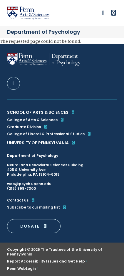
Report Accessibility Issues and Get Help (46, 261)
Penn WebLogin (21, 268)
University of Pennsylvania (41, 143)
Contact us (21, 200)
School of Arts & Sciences (41, 112)
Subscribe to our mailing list (37, 207)
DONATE (33, 226)
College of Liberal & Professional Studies (49, 133)
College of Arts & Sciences (35, 119)
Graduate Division (27, 126)
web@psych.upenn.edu (29, 183)
